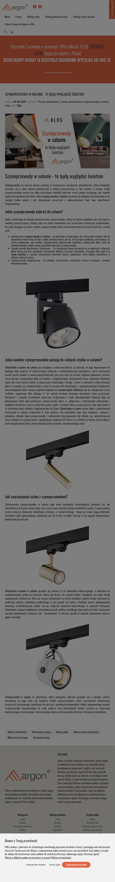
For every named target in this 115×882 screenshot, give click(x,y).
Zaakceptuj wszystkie (76, 864)
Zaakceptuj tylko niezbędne (36, 864)
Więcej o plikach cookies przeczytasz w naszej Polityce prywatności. (38, 857)
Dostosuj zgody (54, 864)
